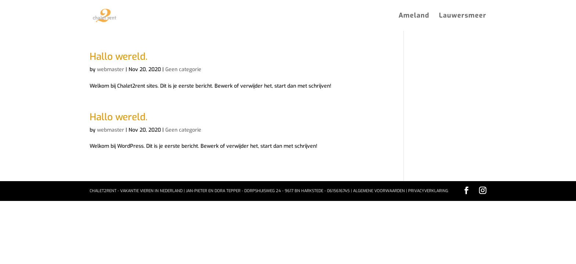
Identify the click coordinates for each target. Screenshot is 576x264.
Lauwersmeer (462, 16)
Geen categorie (183, 69)
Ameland (414, 16)
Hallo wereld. (118, 56)
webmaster (110, 69)
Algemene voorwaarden (379, 191)
